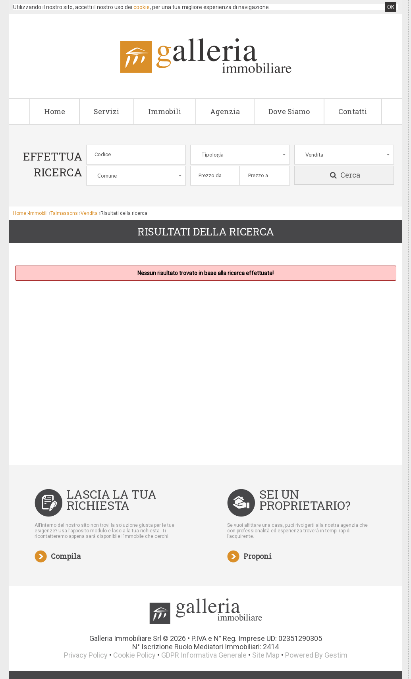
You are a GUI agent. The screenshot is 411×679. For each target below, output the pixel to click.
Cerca (344, 175)
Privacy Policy (86, 655)
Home (54, 111)
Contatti (352, 111)
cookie (141, 7)
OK (390, 7)
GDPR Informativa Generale (204, 655)
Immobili (164, 111)
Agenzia (225, 111)
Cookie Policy (134, 655)
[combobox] (240, 154)
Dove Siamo (289, 111)
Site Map (266, 655)
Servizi (107, 111)
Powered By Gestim (316, 655)
